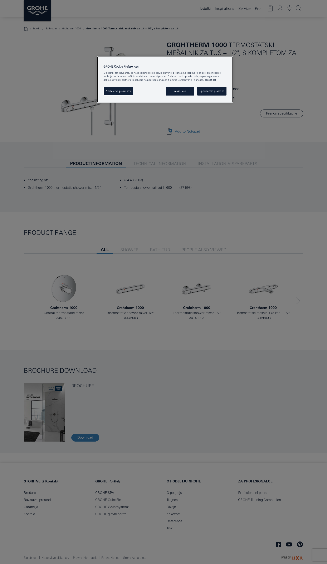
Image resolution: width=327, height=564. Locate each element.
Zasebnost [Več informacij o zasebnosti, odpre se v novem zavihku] (210, 79)
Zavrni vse (180, 91)
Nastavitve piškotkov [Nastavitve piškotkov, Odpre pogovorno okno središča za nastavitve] (118, 91)
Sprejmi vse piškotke (212, 91)
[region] (165, 79)
